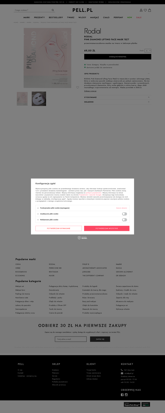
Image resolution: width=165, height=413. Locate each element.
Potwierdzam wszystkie (107, 228)
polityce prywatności (93, 193)
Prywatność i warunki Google (90, 195)
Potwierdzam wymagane (58, 228)
